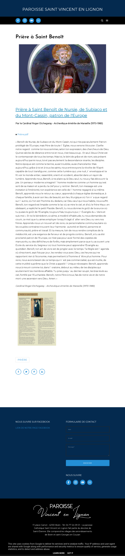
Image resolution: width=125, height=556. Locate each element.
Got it (70, 553)
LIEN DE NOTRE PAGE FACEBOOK (33, 428)
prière (22, 359)
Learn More (59, 553)
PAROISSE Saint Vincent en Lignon (62, 9)
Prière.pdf (22, 134)
